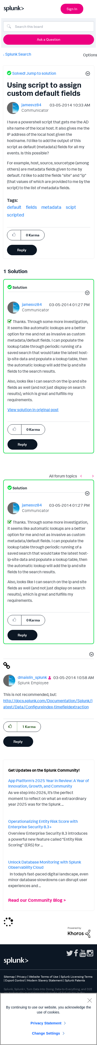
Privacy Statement (46, 1023)
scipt (71, 207)
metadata (51, 207)
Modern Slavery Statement (45, 980)
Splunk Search (18, 54)
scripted (15, 214)
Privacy (22, 976)
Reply (21, 250)
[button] (87, 74)
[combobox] (48, 26)
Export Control (15, 980)
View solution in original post (33, 409)
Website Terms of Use (43, 976)
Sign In (72, 9)
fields (31, 207)
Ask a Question (48, 39)
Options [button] (88, 54)
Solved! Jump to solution (34, 73)
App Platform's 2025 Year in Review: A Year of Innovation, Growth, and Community (48, 783)
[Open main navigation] (90, 8)
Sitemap (9, 976)
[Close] (89, 1000)
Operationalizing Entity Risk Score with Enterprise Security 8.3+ (43, 824)
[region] (48, 1019)
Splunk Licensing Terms (77, 976)
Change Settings (46, 1033)
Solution (19, 287)
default (14, 207)
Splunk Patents (75, 980)
